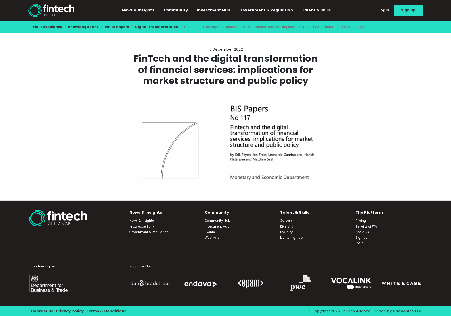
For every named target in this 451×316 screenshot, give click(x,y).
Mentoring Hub (291, 238)
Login (383, 10)
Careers (286, 221)
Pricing (361, 221)
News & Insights (138, 10)
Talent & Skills (316, 10)
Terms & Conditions (106, 311)
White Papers (117, 26)
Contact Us (42, 311)
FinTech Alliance (47, 26)
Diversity (286, 226)
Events (210, 232)
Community (176, 10)
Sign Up (408, 10)
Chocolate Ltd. (408, 311)
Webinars (212, 238)
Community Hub (217, 221)
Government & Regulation (266, 10)
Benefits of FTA (366, 226)
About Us (362, 232)
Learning (286, 232)
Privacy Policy (70, 311)
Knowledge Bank (83, 26)
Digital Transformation (156, 26)
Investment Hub (213, 10)
